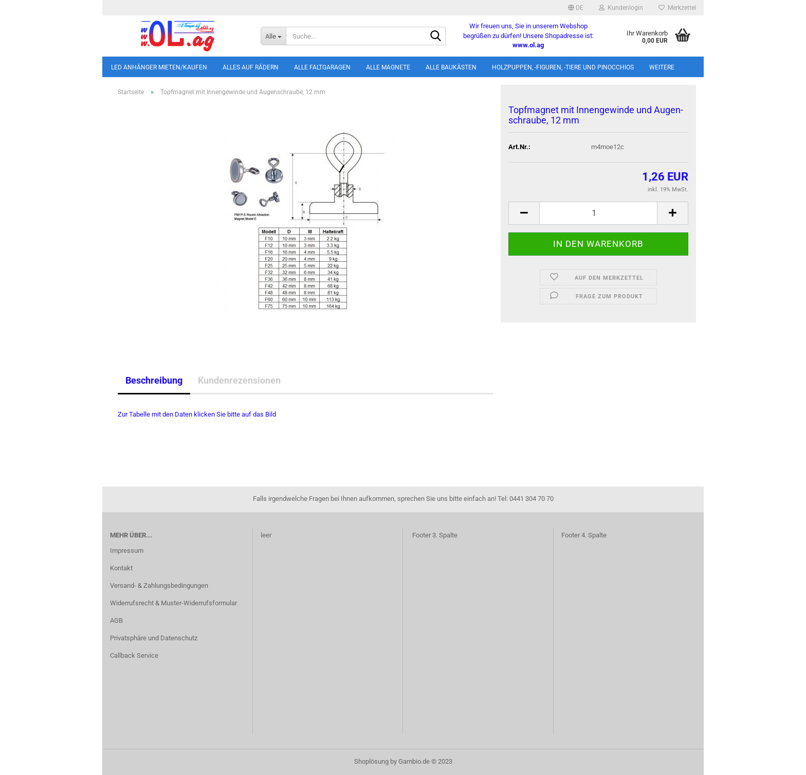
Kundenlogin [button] (621, 7)
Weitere (661, 67)
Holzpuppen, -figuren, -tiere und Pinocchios (563, 67)
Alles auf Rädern (251, 67)
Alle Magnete (388, 67)
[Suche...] (273, 36)
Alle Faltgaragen (322, 67)
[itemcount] (598, 213)
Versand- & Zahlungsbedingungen (159, 585)
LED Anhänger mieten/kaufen (159, 67)
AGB (116, 620)
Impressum (126, 550)
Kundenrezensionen (239, 380)
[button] (575, 7)
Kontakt (121, 568)
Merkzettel (677, 7)
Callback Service (134, 655)
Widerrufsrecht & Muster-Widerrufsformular (173, 603)
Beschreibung (153, 380)
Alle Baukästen (451, 67)
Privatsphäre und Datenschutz (153, 638)
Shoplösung (371, 761)
